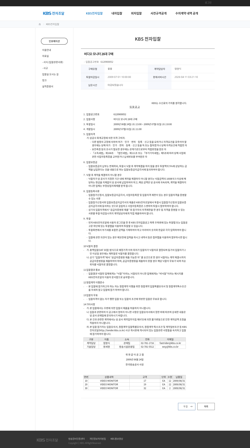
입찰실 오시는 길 (50, 74)
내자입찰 (116, 13)
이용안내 (46, 50)
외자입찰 (136, 13)
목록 (206, 406)
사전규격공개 (159, 13)
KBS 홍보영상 (117, 438)
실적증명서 (47, 86)
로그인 (208, 2)
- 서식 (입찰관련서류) (52, 62)
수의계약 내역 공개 (186, 13)
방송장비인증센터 (76, 438)
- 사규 (45, 68)
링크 (44, 80)
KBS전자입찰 (94, 13)
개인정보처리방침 (97, 438)
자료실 (45, 56)
